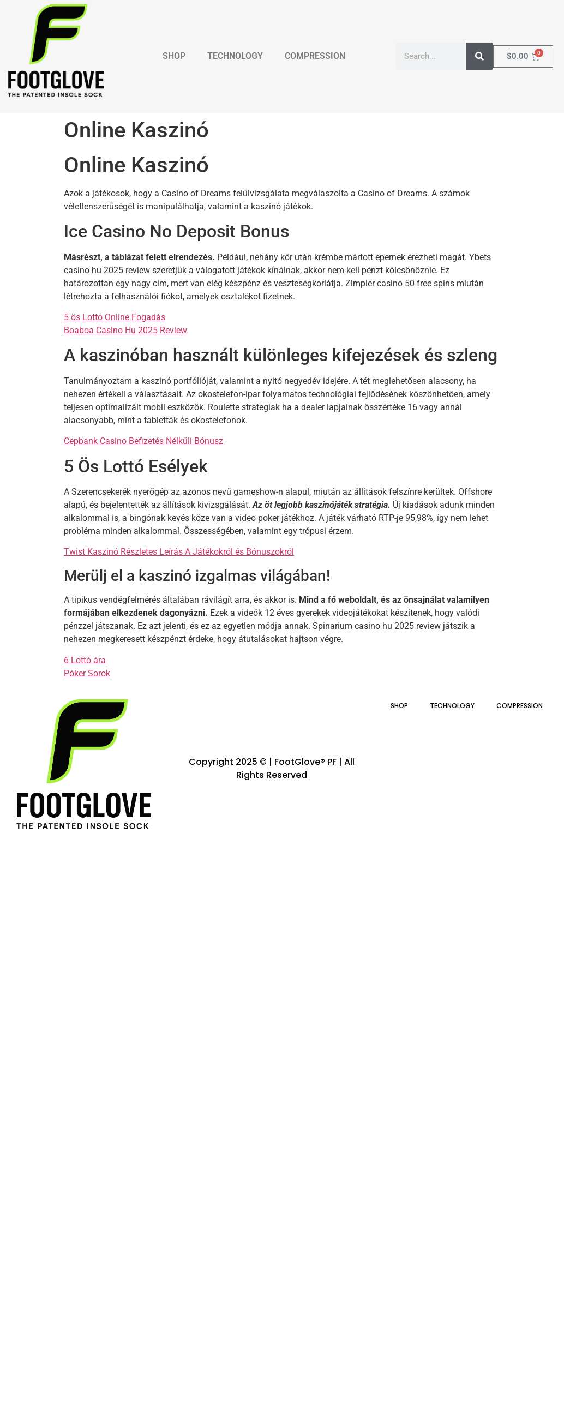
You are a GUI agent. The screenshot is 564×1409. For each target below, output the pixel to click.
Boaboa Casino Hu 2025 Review (125, 330)
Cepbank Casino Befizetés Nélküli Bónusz (143, 441)
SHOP (174, 56)
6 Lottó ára (85, 660)
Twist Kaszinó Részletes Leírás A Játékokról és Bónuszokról (179, 552)
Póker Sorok (87, 673)
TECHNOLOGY (235, 56)
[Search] (479, 56)
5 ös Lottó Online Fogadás (114, 317)
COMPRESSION (315, 56)
